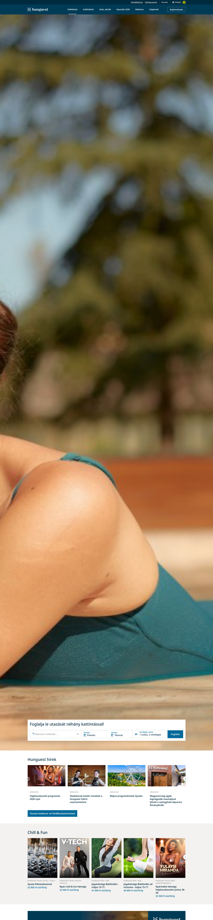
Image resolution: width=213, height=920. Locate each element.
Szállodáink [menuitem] (88, 9)
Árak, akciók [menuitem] (105, 9)
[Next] (185, 779)
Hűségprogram (151, 2)
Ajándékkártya (137, 2)
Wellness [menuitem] (139, 9)
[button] (55, 734)
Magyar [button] (178, 2)
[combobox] (55, 734)
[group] (46, 787)
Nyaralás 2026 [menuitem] (123, 9)
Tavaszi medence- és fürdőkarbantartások (52, 813)
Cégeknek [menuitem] (154, 9)
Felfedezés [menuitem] (73, 9)
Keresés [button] (164, 2)
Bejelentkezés (176, 9)
